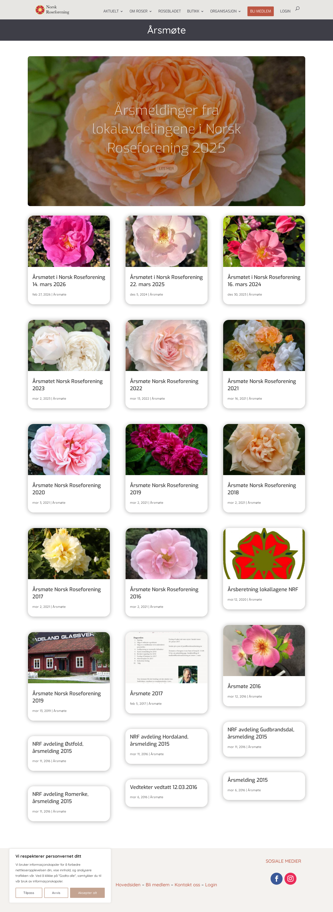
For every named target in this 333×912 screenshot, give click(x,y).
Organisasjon (223, 12)
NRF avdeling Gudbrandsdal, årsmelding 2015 (261, 733)
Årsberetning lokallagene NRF (263, 589)
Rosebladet (169, 12)
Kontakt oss (187, 884)
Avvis (56, 893)
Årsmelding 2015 (248, 780)
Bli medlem (260, 11)
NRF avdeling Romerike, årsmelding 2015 (60, 798)
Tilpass (28, 893)
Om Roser (138, 12)
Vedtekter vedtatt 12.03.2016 (163, 787)
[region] (60, 876)
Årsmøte (59, 294)
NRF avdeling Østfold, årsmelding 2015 (57, 747)
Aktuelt (111, 12)
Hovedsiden (128, 884)
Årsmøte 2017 (146, 693)
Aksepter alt (87, 893)
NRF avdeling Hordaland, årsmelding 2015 (159, 740)
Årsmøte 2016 (244, 686)
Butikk (193, 12)
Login (285, 12)
